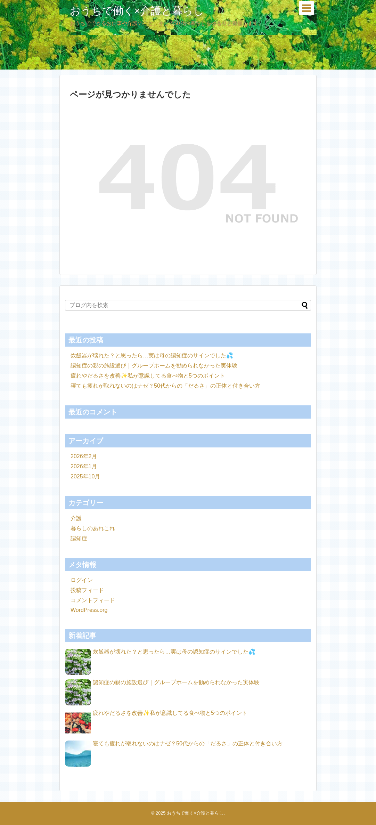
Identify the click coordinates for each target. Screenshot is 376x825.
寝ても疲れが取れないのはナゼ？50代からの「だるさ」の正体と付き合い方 (165, 386)
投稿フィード (87, 590)
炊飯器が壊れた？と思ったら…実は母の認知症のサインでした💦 (152, 355)
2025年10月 (85, 476)
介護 (76, 518)
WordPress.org (89, 610)
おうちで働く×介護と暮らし (137, 10)
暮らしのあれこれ (93, 528)
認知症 (79, 538)
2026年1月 (84, 466)
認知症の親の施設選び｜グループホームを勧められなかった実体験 (154, 366)
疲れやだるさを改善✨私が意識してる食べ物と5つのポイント (148, 376)
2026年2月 (84, 456)
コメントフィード (93, 600)
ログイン (82, 580)
